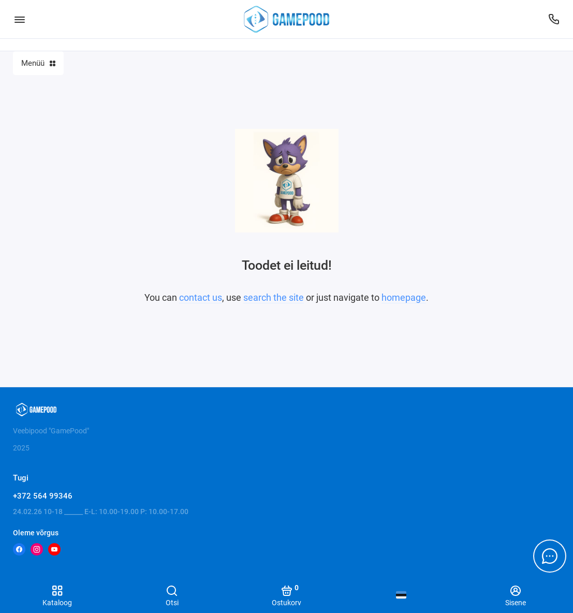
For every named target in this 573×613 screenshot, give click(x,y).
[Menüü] (19, 19)
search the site (273, 297)
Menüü (38, 63)
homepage (403, 297)
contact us (200, 297)
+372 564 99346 (42, 496)
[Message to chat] (549, 556)
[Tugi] (553, 19)
